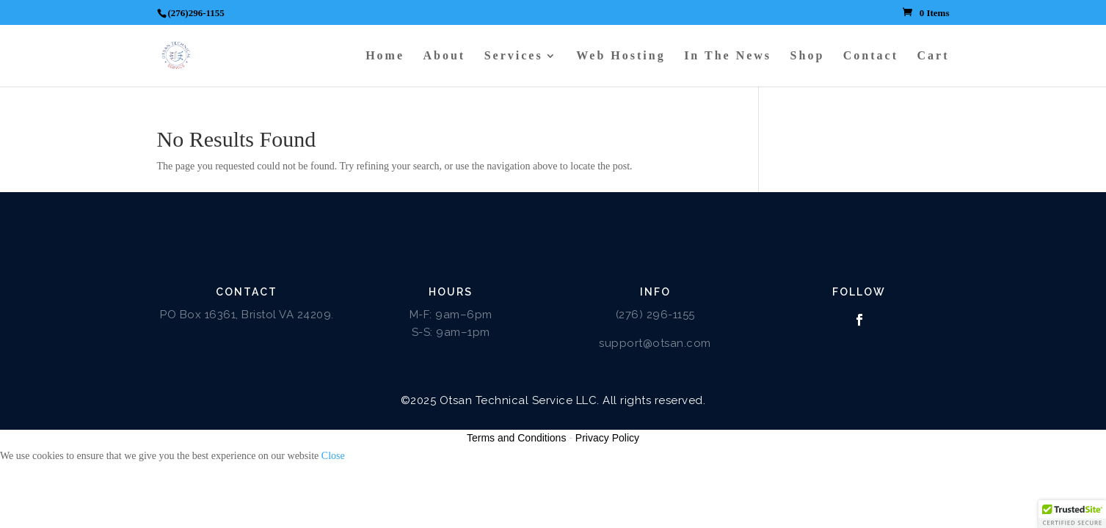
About (444, 56)
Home (384, 56)
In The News (727, 56)
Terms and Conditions (516, 438)
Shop (807, 56)
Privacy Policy (607, 438)
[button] (1072, 514)
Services (513, 56)
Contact (870, 56)
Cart (933, 56)
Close (333, 455)
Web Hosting (620, 56)
